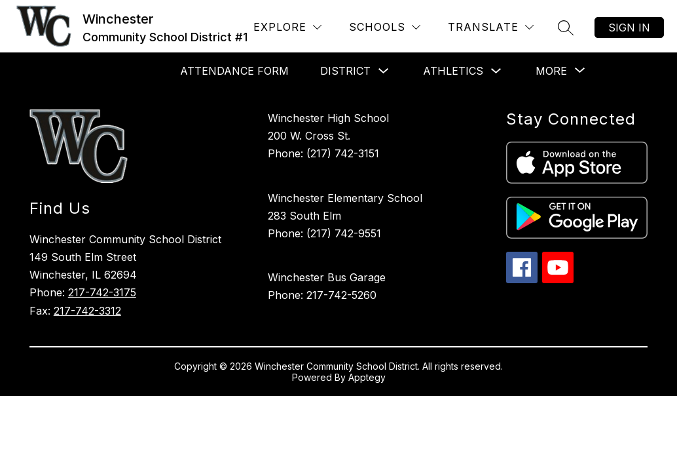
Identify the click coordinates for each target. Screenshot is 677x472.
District (345, 70)
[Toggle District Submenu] (384, 71)
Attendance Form (234, 70)
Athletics (453, 70)
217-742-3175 (102, 292)
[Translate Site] (491, 27)
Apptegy (367, 377)
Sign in (629, 27)
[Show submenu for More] (551, 71)
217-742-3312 (87, 310)
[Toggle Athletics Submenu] (496, 71)
